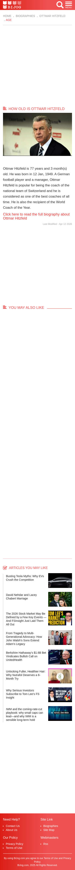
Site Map (48, 830)
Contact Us (13, 826)
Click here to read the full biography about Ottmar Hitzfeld (36, 216)
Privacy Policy (14, 843)
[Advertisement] (37, 66)
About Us (11, 830)
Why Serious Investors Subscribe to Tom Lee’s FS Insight (22, 694)
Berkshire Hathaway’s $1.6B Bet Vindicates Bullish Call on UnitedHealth (26, 656)
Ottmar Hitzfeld (52, 16)
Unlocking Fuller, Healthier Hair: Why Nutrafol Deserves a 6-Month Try (25, 675)
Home (7, 16)
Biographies (25, 16)
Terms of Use (14, 847)
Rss (45, 843)
